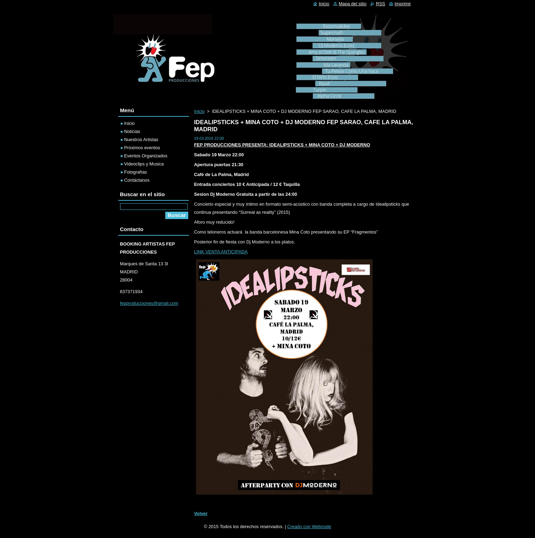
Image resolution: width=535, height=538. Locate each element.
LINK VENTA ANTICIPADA (221, 251)
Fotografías (135, 172)
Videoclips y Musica (144, 164)
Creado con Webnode (309, 526)
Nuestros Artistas (141, 139)
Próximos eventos (142, 147)
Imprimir (402, 3)
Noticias (132, 131)
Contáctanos (137, 180)
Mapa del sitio (353, 3)
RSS (380, 3)
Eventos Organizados (145, 155)
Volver (201, 513)
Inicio (199, 111)
